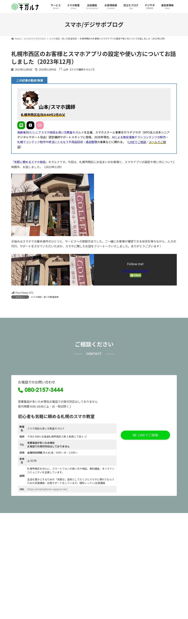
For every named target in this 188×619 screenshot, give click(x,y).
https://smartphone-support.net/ (47, 529)
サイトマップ (56, 557)
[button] (145, 475)
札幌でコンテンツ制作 (31, 142)
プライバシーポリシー (27, 557)
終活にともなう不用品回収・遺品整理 (73, 142)
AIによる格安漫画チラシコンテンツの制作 (139, 137)
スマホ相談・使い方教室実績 (45, 296)
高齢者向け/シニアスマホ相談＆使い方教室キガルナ (50, 132)
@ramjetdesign (135, 270)
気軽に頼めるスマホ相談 (29, 162)
